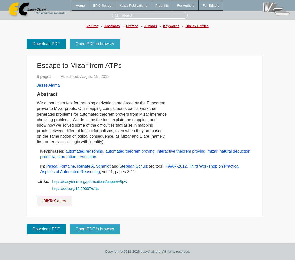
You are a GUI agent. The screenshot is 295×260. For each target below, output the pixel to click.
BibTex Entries (196, 26)
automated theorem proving (130, 151)
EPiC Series (102, 5)
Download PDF (46, 44)
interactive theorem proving (181, 151)
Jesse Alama (48, 85)
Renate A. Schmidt (94, 166)
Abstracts (112, 26)
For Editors (211, 5)
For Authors (185, 5)
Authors (150, 26)
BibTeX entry (54, 199)
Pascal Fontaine (60, 166)
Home (80, 5)
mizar (212, 151)
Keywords (171, 26)
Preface (132, 26)
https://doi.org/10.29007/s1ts (75, 189)
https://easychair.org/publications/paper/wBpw (89, 182)
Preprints (162, 5)
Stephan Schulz (133, 166)
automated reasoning (84, 151)
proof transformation (58, 157)
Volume (92, 26)
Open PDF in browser (95, 44)
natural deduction (235, 151)
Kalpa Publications (133, 5)
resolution (87, 157)
